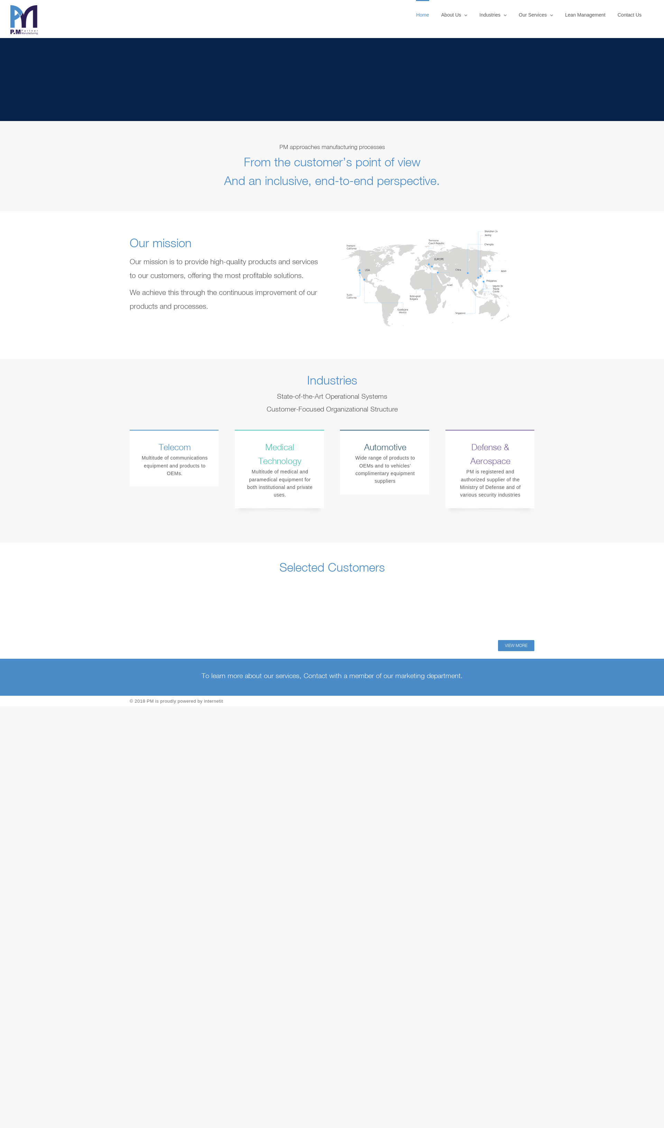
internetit (213, 701)
